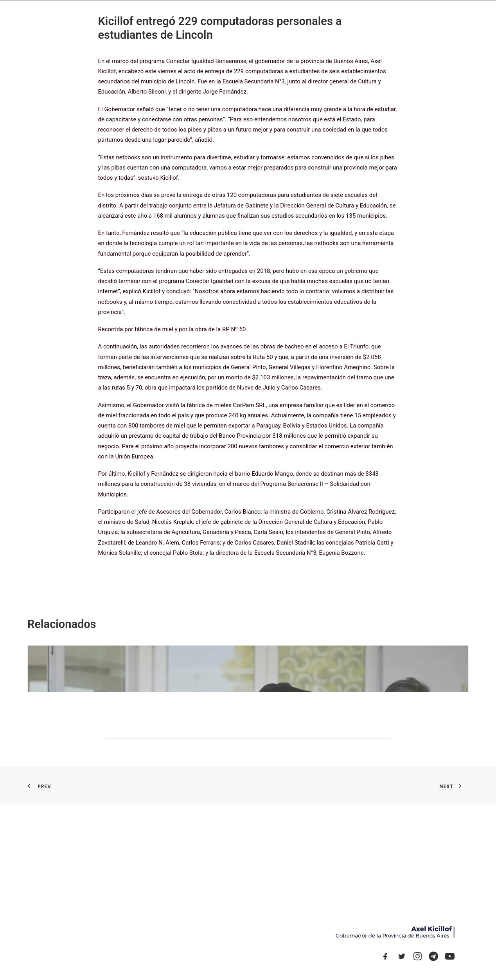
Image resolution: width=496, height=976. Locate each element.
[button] (385, 958)
